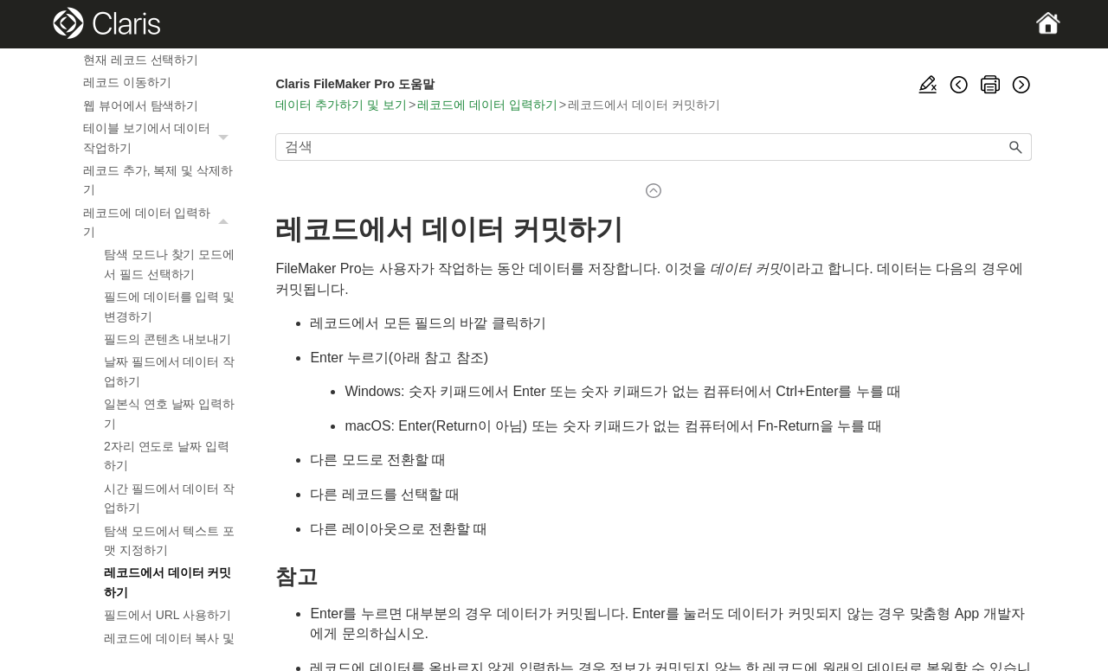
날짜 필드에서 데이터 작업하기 (169, 371)
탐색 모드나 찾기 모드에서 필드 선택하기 (169, 263)
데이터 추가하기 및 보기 (341, 105)
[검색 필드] (653, 147)
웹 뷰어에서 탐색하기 (140, 105)
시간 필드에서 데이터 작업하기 (169, 498)
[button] (225, 137)
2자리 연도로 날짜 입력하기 (166, 455)
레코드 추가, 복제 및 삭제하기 (158, 179)
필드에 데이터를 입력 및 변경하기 (169, 306)
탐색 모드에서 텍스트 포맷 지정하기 (169, 540)
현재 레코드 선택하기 (140, 60)
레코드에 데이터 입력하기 (160, 222)
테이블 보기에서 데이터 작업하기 (160, 137)
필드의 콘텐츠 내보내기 (167, 339)
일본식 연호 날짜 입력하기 (169, 413)
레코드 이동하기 (127, 82)
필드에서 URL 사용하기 (167, 615)
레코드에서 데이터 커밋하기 (167, 582)
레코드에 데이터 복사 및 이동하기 (169, 647)
